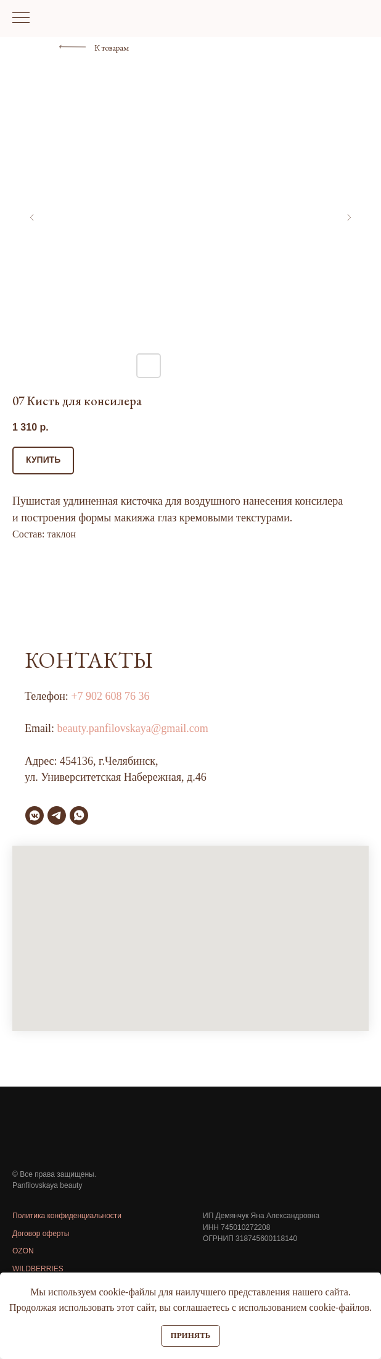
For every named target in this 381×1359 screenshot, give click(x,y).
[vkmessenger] (34, 815)
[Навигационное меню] (21, 18)
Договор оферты (40, 1233)
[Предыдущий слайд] (32, 217)
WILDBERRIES (37, 1268)
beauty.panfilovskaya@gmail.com (132, 728)
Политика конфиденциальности (66, 1215)
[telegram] (56, 815)
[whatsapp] (79, 815)
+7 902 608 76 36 (110, 696)
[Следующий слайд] (349, 217)
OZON (23, 1251)
